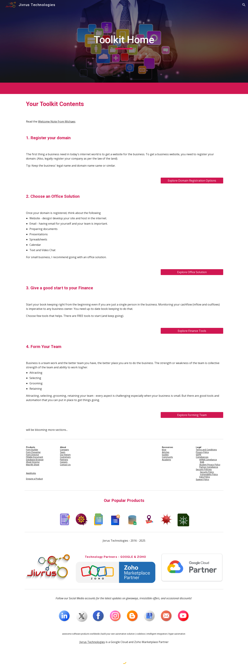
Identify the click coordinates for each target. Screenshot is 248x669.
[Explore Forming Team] (192, 415)
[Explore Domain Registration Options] (192, 180)
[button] (244, 5)
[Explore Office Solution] (192, 272)
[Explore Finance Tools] (192, 330)
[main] (124, 41)
